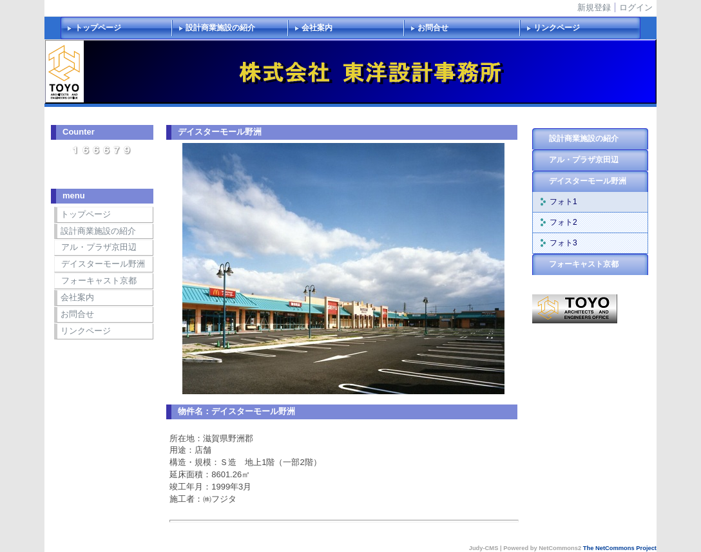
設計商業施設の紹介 (220, 27)
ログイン (636, 7)
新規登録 (594, 7)
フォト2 (563, 222)
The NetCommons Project (620, 548)
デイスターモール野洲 (103, 264)
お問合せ (433, 27)
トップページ (98, 27)
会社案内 (317, 27)
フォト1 (563, 201)
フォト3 (563, 242)
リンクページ (556, 27)
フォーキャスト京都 (99, 280)
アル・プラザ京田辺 (99, 247)
